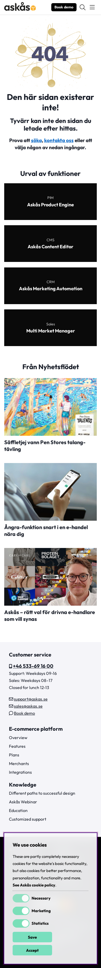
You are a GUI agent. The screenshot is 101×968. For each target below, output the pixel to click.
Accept (32, 950)
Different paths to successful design (42, 793)
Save (32, 937)
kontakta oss (59, 140)
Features (17, 746)
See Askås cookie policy (34, 885)
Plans (14, 754)
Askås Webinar (23, 801)
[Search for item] (83, 7)
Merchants (19, 763)
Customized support (27, 819)
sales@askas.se (28, 706)
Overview (18, 737)
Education (18, 810)
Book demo (63, 7)
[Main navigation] (92, 7)
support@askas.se (31, 699)
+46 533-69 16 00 (33, 666)
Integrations (20, 772)
